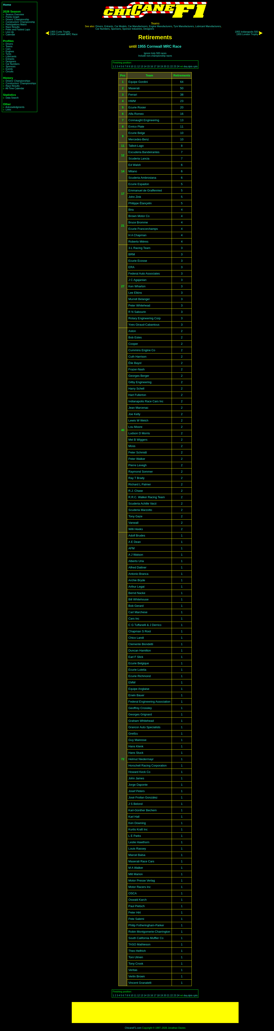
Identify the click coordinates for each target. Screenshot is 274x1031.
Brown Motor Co (138, 216)
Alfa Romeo (136, 113)
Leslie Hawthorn (138, 842)
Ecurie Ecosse (137, 260)
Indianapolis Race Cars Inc (145, 401)
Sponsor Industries (132, 29)
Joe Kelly (134, 414)
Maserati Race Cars (141, 861)
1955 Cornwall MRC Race (159, 46)
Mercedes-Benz (138, 139)
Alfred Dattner (137, 567)
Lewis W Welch (138, 420)
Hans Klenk (135, 746)
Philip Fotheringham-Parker (146, 925)
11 (135, 66)
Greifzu (133, 733)
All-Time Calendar (14, 88)
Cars (8, 49)
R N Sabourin (137, 312)
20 (165, 66)
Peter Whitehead (139, 305)
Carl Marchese (137, 612)
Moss (132, 446)
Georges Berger (138, 375)
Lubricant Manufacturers (208, 26)
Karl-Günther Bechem (142, 810)
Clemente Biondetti (140, 644)
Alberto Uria (136, 561)
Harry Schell (136, 388)
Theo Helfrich (137, 950)
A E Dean (134, 542)
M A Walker (135, 867)
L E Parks (134, 835)
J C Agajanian (137, 280)
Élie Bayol (134, 363)
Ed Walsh (134, 165)
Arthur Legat (136, 586)
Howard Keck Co (139, 772)
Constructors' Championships (20, 83)
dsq (185, 66)
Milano (132, 171)
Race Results (12, 27)
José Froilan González (142, 797)
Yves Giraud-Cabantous (144, 324)
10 (131, 66)
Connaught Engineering (143, 120)
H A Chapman (137, 235)
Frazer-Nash (136, 369)
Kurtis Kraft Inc (138, 829)
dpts (190, 66)
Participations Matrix (16, 24)
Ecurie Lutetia (137, 669)
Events (9, 69)
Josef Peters (136, 791)
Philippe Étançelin (140, 203)
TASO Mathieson (139, 944)
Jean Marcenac (138, 407)
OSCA (132, 893)
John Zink (134, 197)
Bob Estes (135, 337)
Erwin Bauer (136, 695)
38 (181, 94)
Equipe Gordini (138, 82)
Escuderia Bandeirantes (144, 152)
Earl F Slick (135, 657)
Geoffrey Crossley (140, 708)
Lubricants (10, 56)
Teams (8, 46)
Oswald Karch (137, 899)
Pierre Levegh (137, 465)
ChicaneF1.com (133, 1028)
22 (171, 66)
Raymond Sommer (140, 471)
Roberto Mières (138, 241)
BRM (131, 254)
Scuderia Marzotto (140, 510)
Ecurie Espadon (138, 184)
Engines (9, 51)
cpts (195, 66)
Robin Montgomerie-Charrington (149, 931)
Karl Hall (133, 816)
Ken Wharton (137, 286)
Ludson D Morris (139, 433)
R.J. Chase (135, 490)
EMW (132, 682)
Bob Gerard (136, 605)
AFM (131, 548)
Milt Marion (135, 874)
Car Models (120, 26)
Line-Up (9, 32)
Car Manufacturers (138, 26)
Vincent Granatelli (140, 982)
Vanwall (133, 522)
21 (168, 66)
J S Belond (135, 804)
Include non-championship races (155, 56)
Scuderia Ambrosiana (142, 177)
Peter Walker (136, 459)
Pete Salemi (136, 919)
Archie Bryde (136, 580)
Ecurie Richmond (139, 676)
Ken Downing (137, 823)
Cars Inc (133, 618)
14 (145, 66)
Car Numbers (12, 64)
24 (178, 66)
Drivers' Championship (17, 19)
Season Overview (14, 14)
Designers (10, 61)
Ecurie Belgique (138, 663)
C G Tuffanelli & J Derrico (144, 625)
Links (8, 109)
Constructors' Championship (20, 22)
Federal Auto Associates (144, 273)
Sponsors (10, 66)
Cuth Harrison (137, 356)
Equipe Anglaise (138, 689)
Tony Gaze (135, 516)
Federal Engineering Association (149, 701)
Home (7, 4)
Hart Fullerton (137, 395)
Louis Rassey (137, 848)
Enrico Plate (136, 126)
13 (142, 66)
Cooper (133, 343)
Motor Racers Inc (139, 887)
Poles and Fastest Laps (17, 29)
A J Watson (135, 554)
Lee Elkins (135, 292)
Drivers (9, 44)
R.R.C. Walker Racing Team (146, 497)
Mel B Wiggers (137, 439)
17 (155, 66)
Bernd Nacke (136, 593)
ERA (131, 267)
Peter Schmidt (137, 452)
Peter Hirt (134, 912)
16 (151, 66)
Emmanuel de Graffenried (145, 190)
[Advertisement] (155, 1012)
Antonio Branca (138, 574)
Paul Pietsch (136, 906)
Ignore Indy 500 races (155, 53)
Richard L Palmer (139, 484)
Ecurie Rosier (137, 107)
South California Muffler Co (145, 938)
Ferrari (132, 94)
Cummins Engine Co (141, 350)
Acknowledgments (14, 107)
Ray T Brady (136, 478)
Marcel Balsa (136, 855)
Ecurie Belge (136, 133)
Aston (132, 331)
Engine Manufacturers (160, 26)
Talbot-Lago (136, 145)
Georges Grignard (140, 714)
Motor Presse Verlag (141, 880)
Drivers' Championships (17, 81)
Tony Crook (135, 963)
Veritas (132, 970)
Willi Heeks (135, 529)
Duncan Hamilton (139, 650)
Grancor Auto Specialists (144, 727)
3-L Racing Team (139, 248)
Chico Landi (136, 637)
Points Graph (12, 17)
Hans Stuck (135, 752)
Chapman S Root (139, 631)
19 (161, 66)
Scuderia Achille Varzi (142, 503)
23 (174, 66)
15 (148, 66)
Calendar (10, 34)
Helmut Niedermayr (141, 759)
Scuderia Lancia (138, 158)
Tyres (8, 54)
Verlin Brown (136, 976)
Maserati (134, 88)
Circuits (9, 71)
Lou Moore (135, 427)
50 (181, 88)
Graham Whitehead (141, 720)
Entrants (9, 59)
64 (181, 82)
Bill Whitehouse (138, 599)
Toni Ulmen (135, 957)
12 (138, 66)
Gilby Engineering (140, 382)
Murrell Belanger (139, 299)
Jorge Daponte (138, 784)
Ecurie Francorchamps (143, 228)
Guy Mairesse (137, 740)
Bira (131, 209)
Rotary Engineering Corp (144, 318)
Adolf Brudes (136, 535)
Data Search (12, 98)
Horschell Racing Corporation (147, 765)
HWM (132, 101)
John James (136, 778)
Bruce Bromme (138, 222)
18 (158, 66)
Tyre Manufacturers (183, 26)
